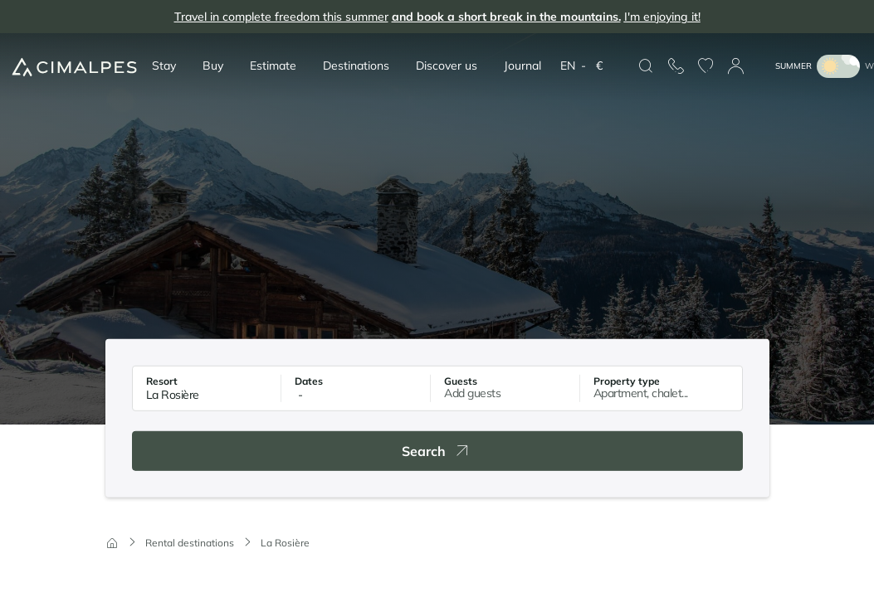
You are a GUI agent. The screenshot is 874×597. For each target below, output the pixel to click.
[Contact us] (675, 66)
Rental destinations (189, 542)
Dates (309, 381)
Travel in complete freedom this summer (437, 17)
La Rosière (285, 542)
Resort (162, 381)
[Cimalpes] (74, 67)
